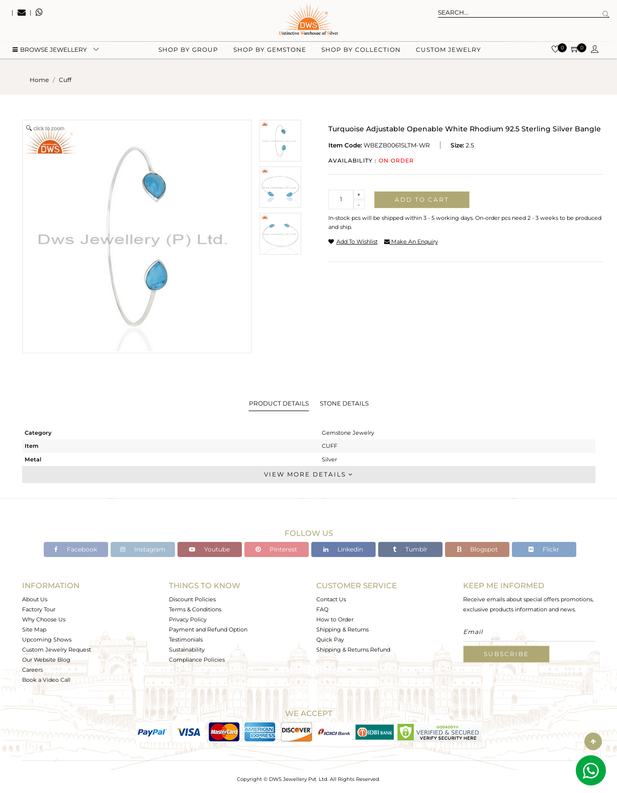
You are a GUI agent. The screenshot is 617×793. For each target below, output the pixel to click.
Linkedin (343, 549)
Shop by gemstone (269, 50)
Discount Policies (192, 599)
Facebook (75, 549)
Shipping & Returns (342, 629)
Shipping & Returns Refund (353, 649)
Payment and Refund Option (208, 629)
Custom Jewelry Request (56, 649)
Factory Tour (38, 609)
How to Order (335, 619)
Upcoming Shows (46, 639)
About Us (34, 599)
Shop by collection (361, 50)
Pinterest (276, 549)
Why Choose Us (43, 619)
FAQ (322, 609)
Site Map (34, 629)
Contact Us (331, 599)
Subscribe (506, 654)
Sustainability (187, 649)
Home (39, 80)
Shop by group (188, 50)
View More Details (309, 474)
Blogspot (477, 549)
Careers (32, 669)
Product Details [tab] (279, 403)
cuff (65, 80)
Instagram (142, 549)
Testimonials (186, 639)
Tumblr (410, 549)
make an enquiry (411, 241)
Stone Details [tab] (344, 403)
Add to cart (422, 199)
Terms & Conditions (195, 609)
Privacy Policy (188, 619)
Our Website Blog (46, 659)
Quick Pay (330, 639)
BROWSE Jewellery (50, 50)
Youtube (209, 549)
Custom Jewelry (448, 50)
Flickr (543, 549)
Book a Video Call (46, 679)
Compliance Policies (197, 659)
